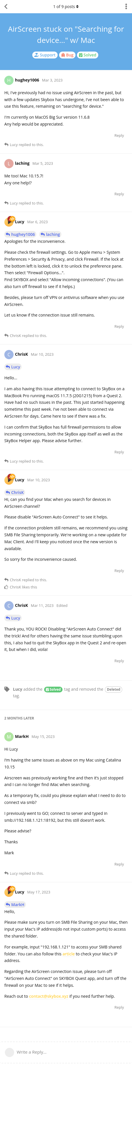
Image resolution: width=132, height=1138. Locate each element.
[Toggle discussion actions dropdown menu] (126, 6)
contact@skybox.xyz (48, 996)
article (69, 954)
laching (53, 234)
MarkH (17, 904)
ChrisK (17, 492)
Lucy (15, 367)
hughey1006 (23, 234)
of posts (66, 6)
